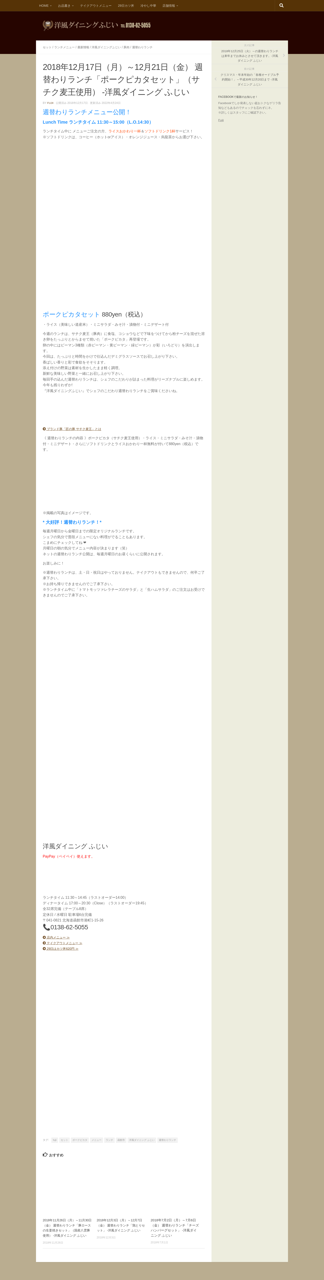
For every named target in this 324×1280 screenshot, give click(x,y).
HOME (44, 5)
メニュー (96, 1139)
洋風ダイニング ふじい (142, 1139)
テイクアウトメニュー (96, 5)
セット (47, 47)
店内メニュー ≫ (58, 937)
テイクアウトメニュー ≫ (65, 942)
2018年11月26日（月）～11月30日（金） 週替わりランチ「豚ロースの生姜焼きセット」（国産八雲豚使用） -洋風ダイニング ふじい (67, 1230)
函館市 (121, 1139)
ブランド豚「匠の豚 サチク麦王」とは (76, 428)
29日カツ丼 (126, 5)
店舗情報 (168, 5)
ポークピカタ (79, 1139)
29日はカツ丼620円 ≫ (63, 948)
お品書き (64, 5)
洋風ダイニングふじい (110, 47)
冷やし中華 (148, 5)
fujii (50, 102)
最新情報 (86, 47)
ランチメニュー (66, 47)
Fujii (221, 120)
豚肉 (132, 47)
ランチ (109, 1139)
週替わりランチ (149, 47)
